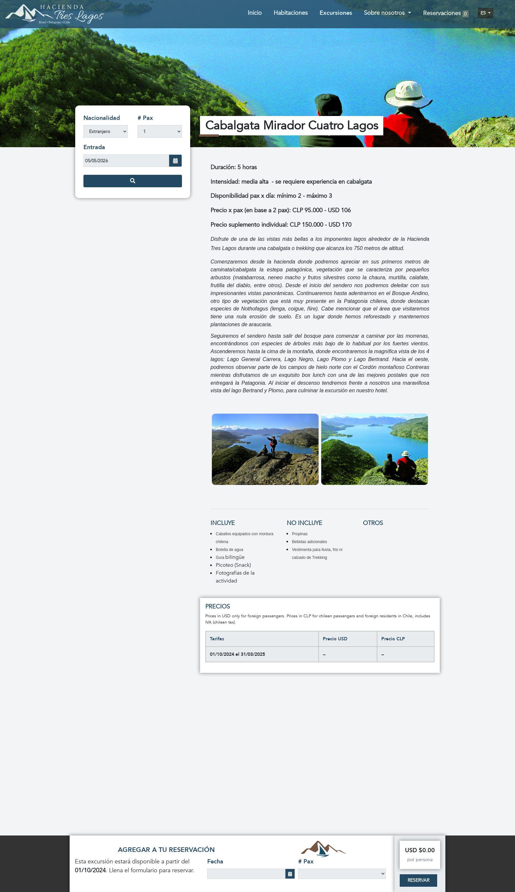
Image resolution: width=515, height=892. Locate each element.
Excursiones (336, 13)
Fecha (215, 862)
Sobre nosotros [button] (385, 13)
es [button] (484, 13)
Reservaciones (446, 14)
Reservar (418, 880)
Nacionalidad (101, 118)
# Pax (145, 118)
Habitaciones (291, 13)
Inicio (255, 13)
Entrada (94, 147)
